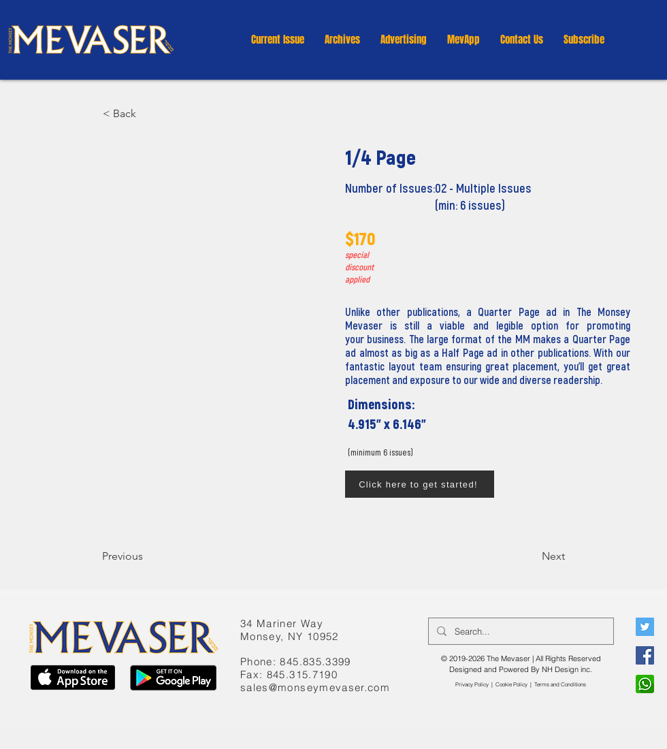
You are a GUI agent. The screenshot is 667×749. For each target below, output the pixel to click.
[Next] (531, 556)
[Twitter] (645, 627)
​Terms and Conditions (560, 684)
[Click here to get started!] (419, 484)
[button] (342, 39)
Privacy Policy (472, 684)
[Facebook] (645, 655)
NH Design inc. (567, 669)
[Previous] (147, 556)
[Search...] (520, 631)
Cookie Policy (511, 684)
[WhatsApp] (645, 684)
